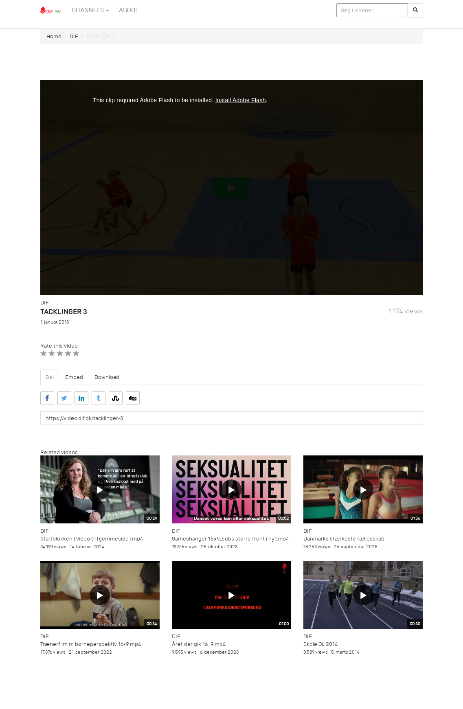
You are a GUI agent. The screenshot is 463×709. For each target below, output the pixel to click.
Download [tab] (106, 377)
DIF (74, 36)
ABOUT (128, 10)
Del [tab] (50, 377)
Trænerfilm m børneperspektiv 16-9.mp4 (90, 644)
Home (53, 36)
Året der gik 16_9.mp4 (199, 644)
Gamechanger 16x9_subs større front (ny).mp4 (230, 539)
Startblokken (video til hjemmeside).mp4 (91, 539)
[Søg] (415, 10)
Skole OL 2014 (320, 644)
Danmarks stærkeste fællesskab (343, 539)
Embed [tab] (74, 377)
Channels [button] (90, 10)
